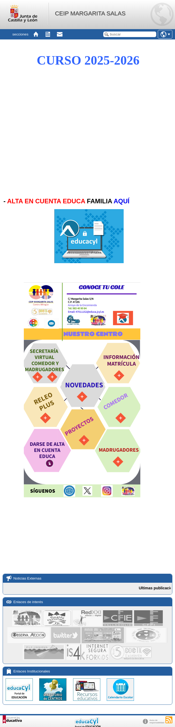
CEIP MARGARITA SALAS (90, 13)
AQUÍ (121, 201)
